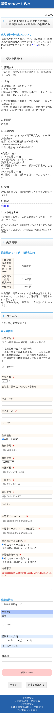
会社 (5, 439)
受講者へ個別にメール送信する (19, 548)
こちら (34, 45)
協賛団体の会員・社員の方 (17, 348)
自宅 (14, 439)
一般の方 (8, 367)
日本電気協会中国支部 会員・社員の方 (24, 342)
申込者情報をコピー (12, 604)
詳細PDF (5, 206)
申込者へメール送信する (16, 544)
